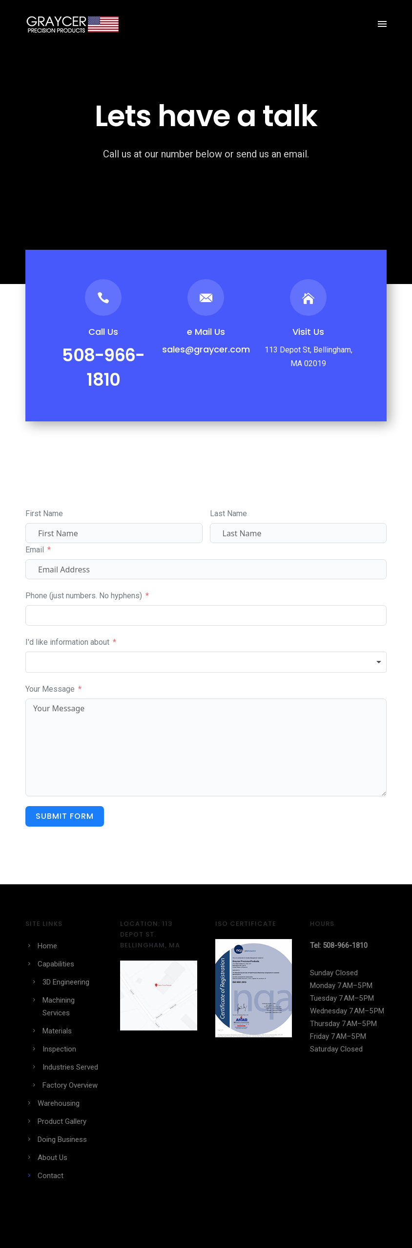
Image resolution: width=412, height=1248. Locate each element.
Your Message (50, 689)
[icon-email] (205, 297)
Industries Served (70, 1067)
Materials (57, 1031)
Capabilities (56, 964)
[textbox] (206, 662)
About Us (52, 1157)
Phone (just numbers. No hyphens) (83, 595)
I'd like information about (67, 642)
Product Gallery (62, 1121)
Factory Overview (70, 1085)
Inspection (59, 1049)
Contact (50, 1175)
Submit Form (65, 816)
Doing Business (62, 1139)
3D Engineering (65, 982)
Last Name (228, 513)
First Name (44, 513)
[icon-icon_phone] (103, 297)
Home (47, 945)
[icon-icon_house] (308, 297)
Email (34, 549)
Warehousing (59, 1103)
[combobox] (206, 662)
